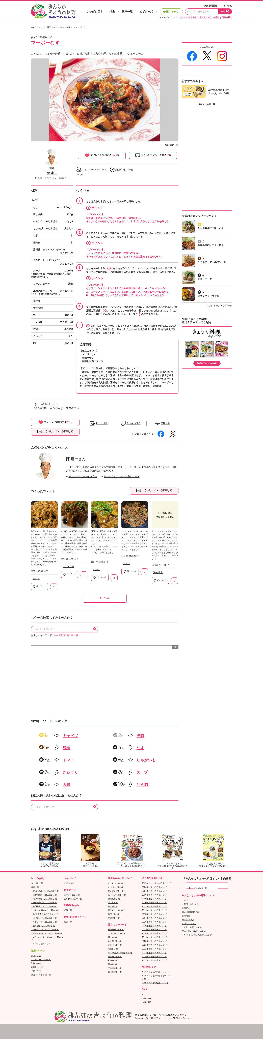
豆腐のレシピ (114, 899)
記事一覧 (127, 11)
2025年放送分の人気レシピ (154, 960)
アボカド (183, 17)
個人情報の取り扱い (191, 912)
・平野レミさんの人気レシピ (44, 922)
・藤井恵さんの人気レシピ (43, 926)
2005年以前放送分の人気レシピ (156, 883)
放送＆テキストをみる (207, 363)
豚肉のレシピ (114, 918)
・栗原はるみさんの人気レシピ (45, 891)
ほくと (36, 578)
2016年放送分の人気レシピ (154, 926)
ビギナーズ (146, 11)
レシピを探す (95, 11)
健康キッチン (171, 11)
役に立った (39, 586)
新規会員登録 (210, 5)
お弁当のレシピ (115, 941)
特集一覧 (68, 922)
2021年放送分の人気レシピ (154, 945)
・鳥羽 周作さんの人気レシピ (44, 914)
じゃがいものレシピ (117, 895)
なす (140, 748)
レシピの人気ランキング (42, 944)
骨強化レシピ (37, 967)
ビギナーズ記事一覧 (73, 899)
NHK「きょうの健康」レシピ (155, 983)
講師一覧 (35, 887)
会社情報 (186, 916)
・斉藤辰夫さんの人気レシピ (44, 902)
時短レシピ (113, 949)
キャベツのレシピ (116, 887)
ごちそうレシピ (115, 945)
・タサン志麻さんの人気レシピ (45, 910)
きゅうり (70, 772)
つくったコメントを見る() (153, 155)
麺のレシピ (113, 937)
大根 (66, 784)
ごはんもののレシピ (117, 933)
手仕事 (74, 635)
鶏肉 (66, 748)
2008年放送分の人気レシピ (154, 895)
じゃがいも (146, 760)
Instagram (146, 1002)
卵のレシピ (113, 902)
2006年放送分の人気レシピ (154, 887)
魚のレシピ (113, 906)
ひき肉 (142, 784)
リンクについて (189, 923)
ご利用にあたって (190, 904)
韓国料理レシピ (115, 972)
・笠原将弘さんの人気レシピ (44, 906)
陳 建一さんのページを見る (83, 476)
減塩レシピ (36, 956)
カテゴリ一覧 (37, 883)
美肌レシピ (36, 963)
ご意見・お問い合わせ (192, 927)
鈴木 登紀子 (60, 635)
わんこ (126, 563)
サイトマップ (188, 920)
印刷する (165, 423)
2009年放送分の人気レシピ (154, 899)
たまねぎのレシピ (116, 883)
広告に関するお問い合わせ (194, 931)
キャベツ (70, 736)
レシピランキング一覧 (220, 305)
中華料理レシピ (115, 968)
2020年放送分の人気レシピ (154, 941)
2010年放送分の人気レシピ (154, 902)
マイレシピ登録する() (102, 155)
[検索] (206, 888)
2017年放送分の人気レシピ (154, 929)
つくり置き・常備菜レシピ (120, 953)
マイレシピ (226, 5)
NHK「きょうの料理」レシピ (155, 972)
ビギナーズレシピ (72, 895)
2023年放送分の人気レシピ (154, 953)
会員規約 (186, 908)
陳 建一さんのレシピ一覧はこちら (122, 476)
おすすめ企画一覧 (207, 104)
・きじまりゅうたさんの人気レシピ (47, 933)
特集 (112, 11)
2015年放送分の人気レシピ (154, 922)
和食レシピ (113, 960)
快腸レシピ (36, 971)
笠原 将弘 (192, 17)
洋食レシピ (113, 964)
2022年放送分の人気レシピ (154, 949)
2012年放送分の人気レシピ (154, 910)
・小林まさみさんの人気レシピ (45, 929)
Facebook (146, 998)
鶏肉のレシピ (114, 914)
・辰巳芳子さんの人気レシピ (44, 918)
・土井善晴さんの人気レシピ (44, 895)
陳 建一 (52, 173)
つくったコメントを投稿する (55, 431)
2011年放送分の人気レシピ (154, 906)
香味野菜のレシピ (116, 929)
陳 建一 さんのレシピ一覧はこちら (53, 178)
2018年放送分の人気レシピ (154, 933)
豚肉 (140, 736)
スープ (142, 772)
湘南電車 (158, 572)
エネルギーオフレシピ (41, 959)
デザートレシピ (115, 956)
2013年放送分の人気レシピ (154, 914)
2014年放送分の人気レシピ (154, 918)
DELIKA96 (68, 566)
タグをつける (133, 423)
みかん (96, 569)
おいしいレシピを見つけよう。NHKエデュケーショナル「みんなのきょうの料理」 (53, 11)
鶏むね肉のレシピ (116, 910)
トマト (68, 760)
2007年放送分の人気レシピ (154, 891)
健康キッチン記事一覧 (41, 975)
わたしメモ (102, 423)
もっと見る (105, 598)
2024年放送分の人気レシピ (154, 956)
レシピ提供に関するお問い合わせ (197, 935)
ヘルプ (185, 900)
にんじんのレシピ (116, 891)
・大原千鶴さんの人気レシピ (44, 899)
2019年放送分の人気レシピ (154, 937)
